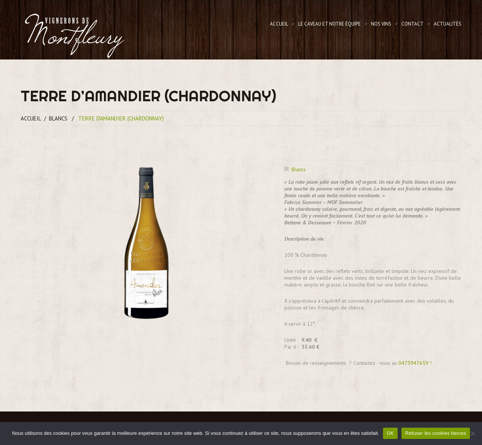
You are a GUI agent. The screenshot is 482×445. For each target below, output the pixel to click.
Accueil (279, 24)
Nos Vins (381, 24)
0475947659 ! (415, 363)
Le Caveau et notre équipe (329, 24)
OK (390, 433)
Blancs (58, 118)
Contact (412, 24)
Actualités (447, 24)
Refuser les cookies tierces (435, 433)
